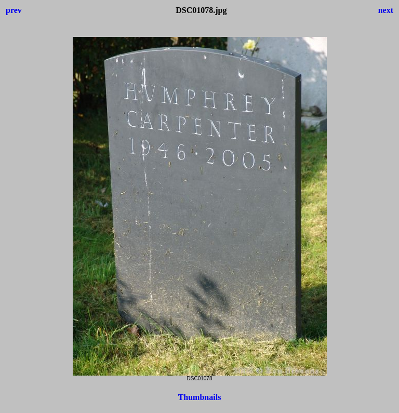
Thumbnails (199, 397)
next (385, 10)
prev (14, 10)
